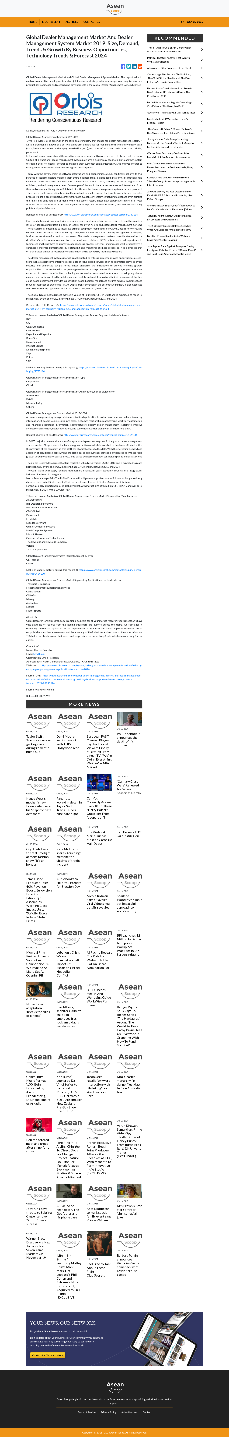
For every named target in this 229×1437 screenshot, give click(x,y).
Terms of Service (86, 1412)
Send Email (39, 653)
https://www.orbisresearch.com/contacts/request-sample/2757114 (101, 214)
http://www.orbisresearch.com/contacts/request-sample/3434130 (100, 434)
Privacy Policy (108, 1412)
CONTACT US (91, 21)
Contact (147, 1412)
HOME (33, 21)
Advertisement (129, 1412)
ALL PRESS (72, 21)
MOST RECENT (51, 21)
